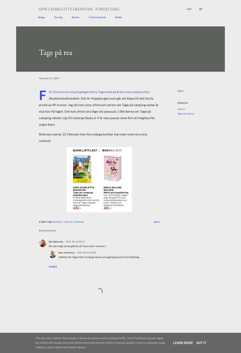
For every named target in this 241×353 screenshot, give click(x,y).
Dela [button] (180, 90)
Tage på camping (186, 113)
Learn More (183, 343)
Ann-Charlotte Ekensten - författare (78, 9)
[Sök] (189, 9)
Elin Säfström (56, 241)
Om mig (58, 17)
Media (118, 17)
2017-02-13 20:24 (86, 252)
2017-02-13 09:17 (75, 241)
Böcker (75, 17)
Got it (201, 343)
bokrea (181, 109)
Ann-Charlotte (67, 252)
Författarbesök (97, 17)
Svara (53, 266)
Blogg (41, 17)
